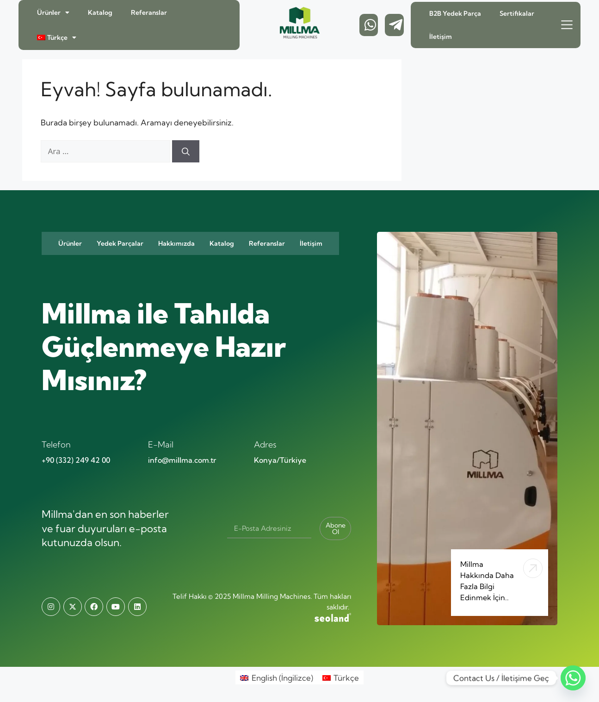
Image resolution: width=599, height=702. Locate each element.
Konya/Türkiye (280, 460)
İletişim (440, 36)
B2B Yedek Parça (455, 13)
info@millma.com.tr (182, 460)
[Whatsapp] (573, 677)
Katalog (100, 12)
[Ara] (185, 151)
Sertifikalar (517, 13)
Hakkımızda (176, 243)
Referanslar (149, 12)
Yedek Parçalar (120, 243)
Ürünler (53, 12)
